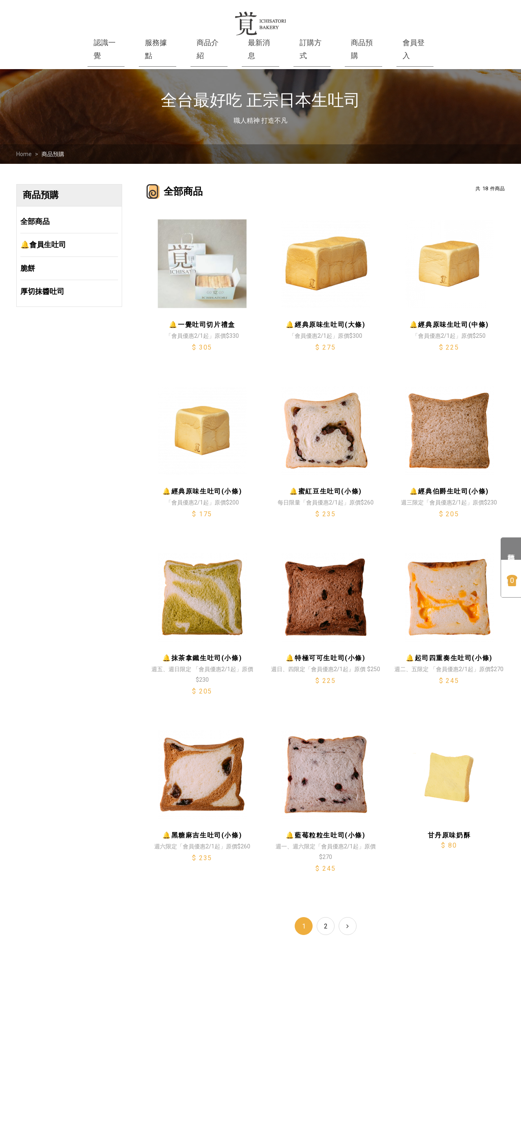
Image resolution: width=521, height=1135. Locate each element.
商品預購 (53, 154)
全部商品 (35, 221)
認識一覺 (105, 49)
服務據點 (156, 49)
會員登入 (414, 49)
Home (24, 154)
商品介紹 (208, 49)
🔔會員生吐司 (43, 244)
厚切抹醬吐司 (42, 291)
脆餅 (27, 268)
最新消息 (259, 49)
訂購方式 (311, 49)
